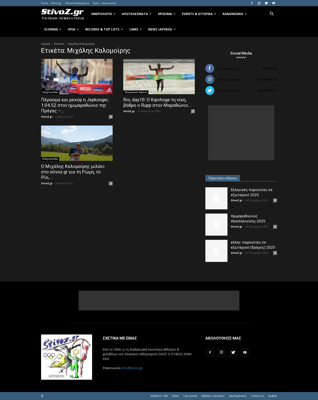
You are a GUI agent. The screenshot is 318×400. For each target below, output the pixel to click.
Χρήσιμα (167, 14)
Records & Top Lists (104, 29)
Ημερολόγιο (103, 14)
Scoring (52, 29)
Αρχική (45, 44)
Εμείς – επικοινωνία (104, 3)
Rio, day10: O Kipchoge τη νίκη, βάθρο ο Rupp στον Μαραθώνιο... (157, 102)
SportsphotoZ (238, 396)
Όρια (73, 29)
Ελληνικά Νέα (50, 92)
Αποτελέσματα (136, 14)
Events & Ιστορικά (199, 14)
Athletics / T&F (159, 396)
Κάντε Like (270, 68)
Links (135, 29)
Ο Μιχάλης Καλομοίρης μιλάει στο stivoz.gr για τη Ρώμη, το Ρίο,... (73, 172)
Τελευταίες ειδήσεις (222, 178)
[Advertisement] (241, 132)
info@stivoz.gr (132, 368)
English (272, 396)
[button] (271, 14)
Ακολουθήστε (267, 79)
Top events (190, 396)
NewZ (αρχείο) (162, 29)
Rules (175, 396)
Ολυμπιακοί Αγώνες (136, 92)
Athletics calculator (213, 396)
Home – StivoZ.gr (51, 3)
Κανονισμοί (235, 14)
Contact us (257, 396)
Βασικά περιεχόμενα (77, 3)
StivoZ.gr (47, 116)
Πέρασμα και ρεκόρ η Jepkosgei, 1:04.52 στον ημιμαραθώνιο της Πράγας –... (75, 105)
